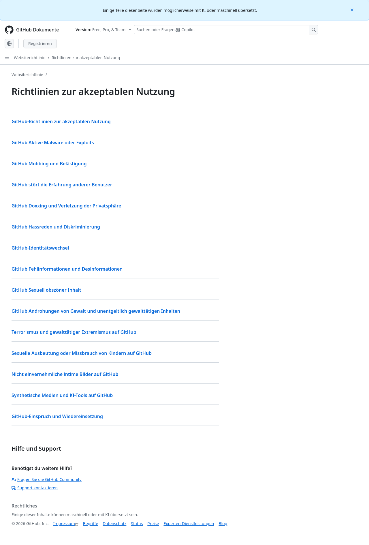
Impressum (64, 523)
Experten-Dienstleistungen (188, 523)
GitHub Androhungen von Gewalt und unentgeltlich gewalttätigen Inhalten (96, 311)
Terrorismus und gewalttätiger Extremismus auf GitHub (74, 332)
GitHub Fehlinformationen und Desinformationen (67, 269)
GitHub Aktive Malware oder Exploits (53, 142)
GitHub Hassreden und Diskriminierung (56, 227)
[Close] (352, 9)
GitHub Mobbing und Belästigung (49, 163)
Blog (223, 523)
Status (137, 523)
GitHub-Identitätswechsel (40, 248)
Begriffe (90, 523)
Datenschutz (114, 523)
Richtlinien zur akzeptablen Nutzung (86, 57)
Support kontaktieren (35, 487)
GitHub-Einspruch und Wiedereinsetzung (57, 416)
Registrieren (40, 43)
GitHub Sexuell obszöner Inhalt (46, 290)
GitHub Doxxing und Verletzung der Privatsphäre (66, 206)
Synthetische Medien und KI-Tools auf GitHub (62, 395)
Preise (153, 523)
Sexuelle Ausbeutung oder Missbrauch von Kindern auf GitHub (82, 353)
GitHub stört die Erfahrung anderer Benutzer (62, 184)
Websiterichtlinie (30, 57)
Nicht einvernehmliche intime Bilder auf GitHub (65, 374)
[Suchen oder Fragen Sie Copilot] (226, 29)
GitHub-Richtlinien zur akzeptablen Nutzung (61, 121)
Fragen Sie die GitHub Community (47, 479)
